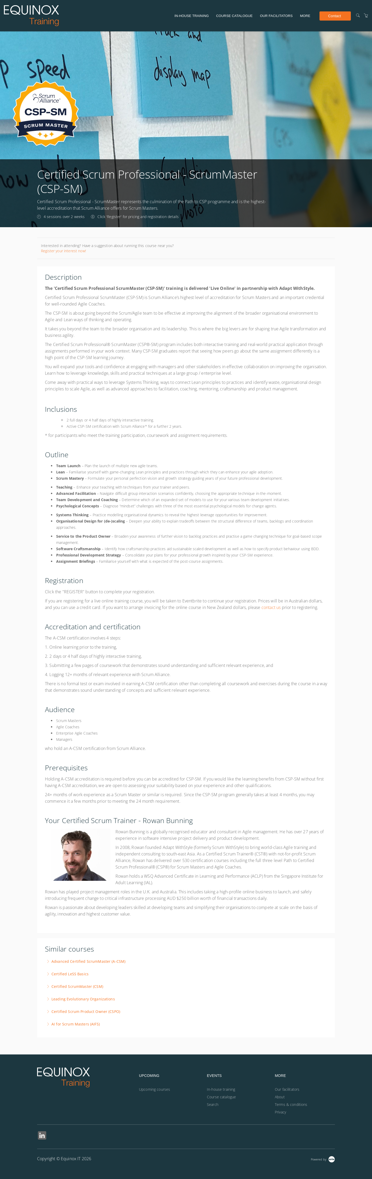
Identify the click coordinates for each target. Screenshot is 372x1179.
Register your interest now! (63, 250)
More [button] (305, 16)
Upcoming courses (154, 1089)
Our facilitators (276, 16)
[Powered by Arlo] (323, 1159)
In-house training (192, 16)
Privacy (280, 1112)
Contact (334, 16)
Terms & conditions (291, 1104)
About (280, 1096)
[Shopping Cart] (366, 15)
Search (212, 1104)
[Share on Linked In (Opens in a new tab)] (42, 1136)
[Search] (358, 15)
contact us (271, 607)
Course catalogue (234, 16)
